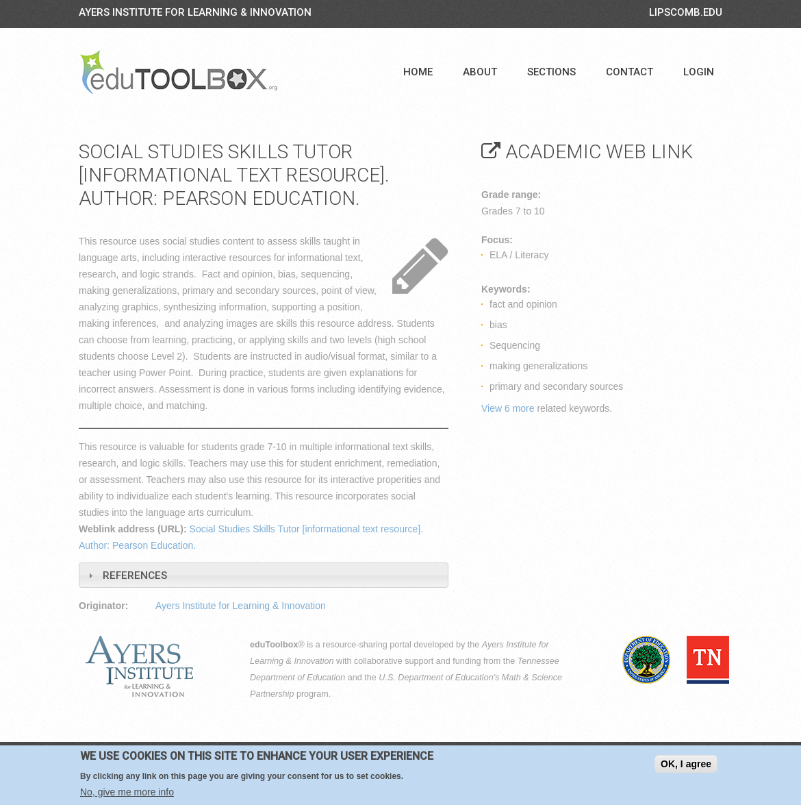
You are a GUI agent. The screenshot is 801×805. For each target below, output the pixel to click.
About (480, 72)
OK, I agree (686, 763)
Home (418, 72)
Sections (551, 72)
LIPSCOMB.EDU (685, 12)
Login (698, 72)
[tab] (263, 575)
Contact (629, 72)
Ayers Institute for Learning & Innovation (195, 12)
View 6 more (508, 408)
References (135, 575)
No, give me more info (127, 792)
